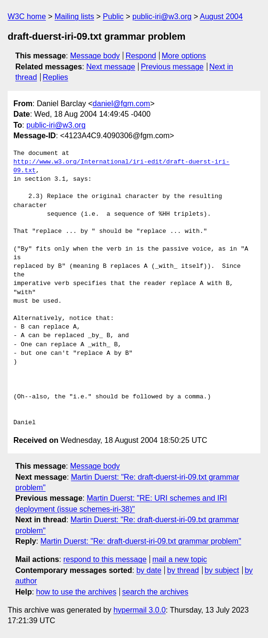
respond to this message (104, 559)
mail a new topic (179, 559)
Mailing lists (74, 16)
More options (184, 56)
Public (113, 16)
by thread (183, 570)
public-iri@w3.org (162, 16)
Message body (95, 56)
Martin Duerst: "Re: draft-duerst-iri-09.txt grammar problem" (140, 541)
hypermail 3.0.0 (139, 610)
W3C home (27, 16)
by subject (221, 570)
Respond (141, 56)
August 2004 (221, 16)
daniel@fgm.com (121, 103)
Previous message (172, 67)
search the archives (155, 592)
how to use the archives (76, 592)
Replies (55, 77)
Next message (110, 67)
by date (148, 570)
